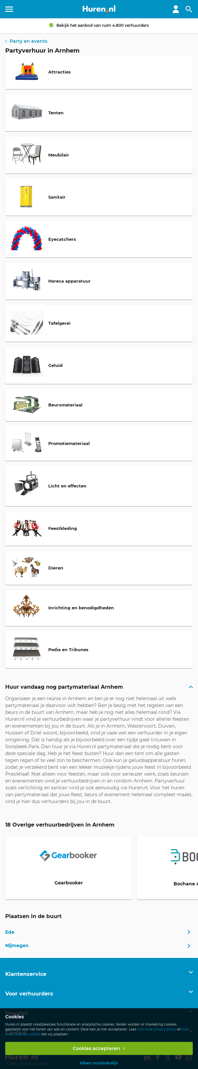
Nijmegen (17, 945)
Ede (9, 932)
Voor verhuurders (29, 994)
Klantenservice (25, 974)
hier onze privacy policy (156, 1029)
